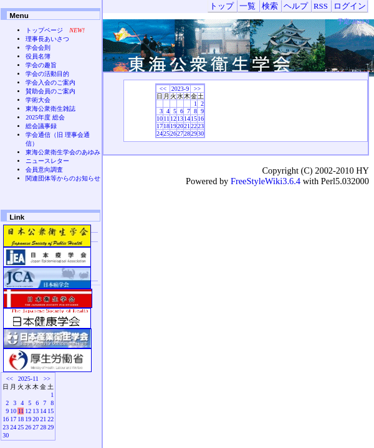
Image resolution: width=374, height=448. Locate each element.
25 (166, 133)
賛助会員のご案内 (50, 91)
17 (159, 126)
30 (201, 133)
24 (159, 133)
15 (194, 118)
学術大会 (38, 99)
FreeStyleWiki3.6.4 (265, 181)
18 (166, 126)
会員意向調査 (44, 169)
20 (180, 126)
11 (166, 118)
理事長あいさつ (47, 38)
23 (201, 126)
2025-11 (28, 378)
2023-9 (180, 88)
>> (197, 88)
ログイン (349, 6)
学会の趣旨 (41, 65)
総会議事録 (41, 126)
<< (163, 88)
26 (173, 133)
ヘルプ (296, 6)
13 (180, 118)
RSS (321, 6)
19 (173, 126)
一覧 (247, 6)
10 (159, 118)
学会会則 (38, 47)
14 (187, 118)
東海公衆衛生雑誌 (50, 108)
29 (194, 133)
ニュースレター (47, 160)
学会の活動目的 (47, 73)
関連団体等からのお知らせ (63, 178)
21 (187, 126)
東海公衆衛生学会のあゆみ (63, 152)
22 (194, 126)
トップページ (44, 30)
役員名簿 (38, 56)
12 (173, 118)
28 (187, 133)
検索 (270, 6)
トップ (221, 6)
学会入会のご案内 (50, 82)
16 (201, 118)
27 (180, 133)
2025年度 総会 (45, 117)
